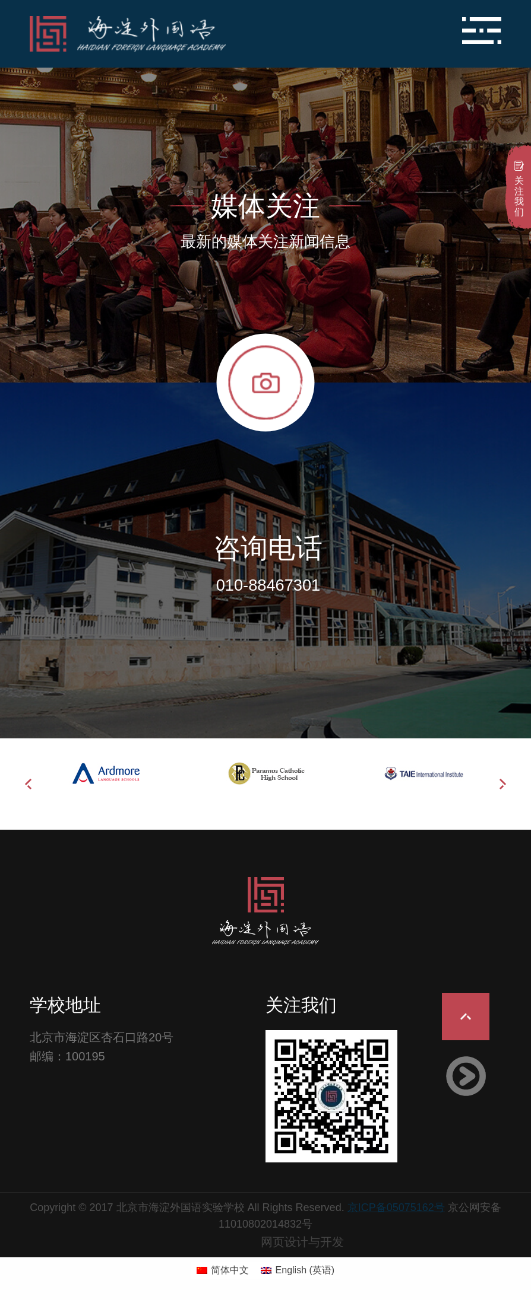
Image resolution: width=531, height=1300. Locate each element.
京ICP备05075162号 (396, 1207)
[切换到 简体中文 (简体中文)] (223, 1270)
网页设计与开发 (302, 1241)
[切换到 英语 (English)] (297, 1270)
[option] (108, 773)
